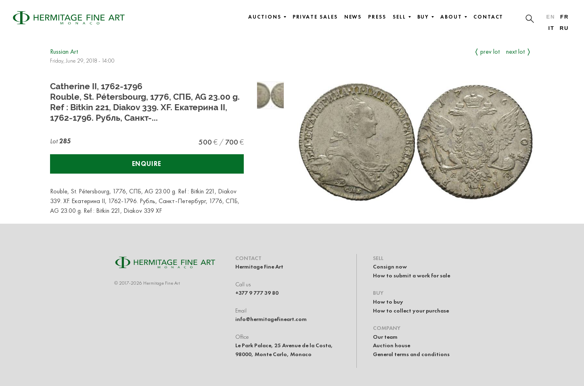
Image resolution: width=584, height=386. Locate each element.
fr (564, 17)
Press (377, 17)
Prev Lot (490, 51)
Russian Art (64, 51)
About (453, 17)
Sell (402, 17)
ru (564, 28)
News (353, 17)
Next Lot (515, 51)
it (551, 28)
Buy (425, 17)
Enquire (147, 164)
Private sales (315, 17)
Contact (488, 17)
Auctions (267, 17)
